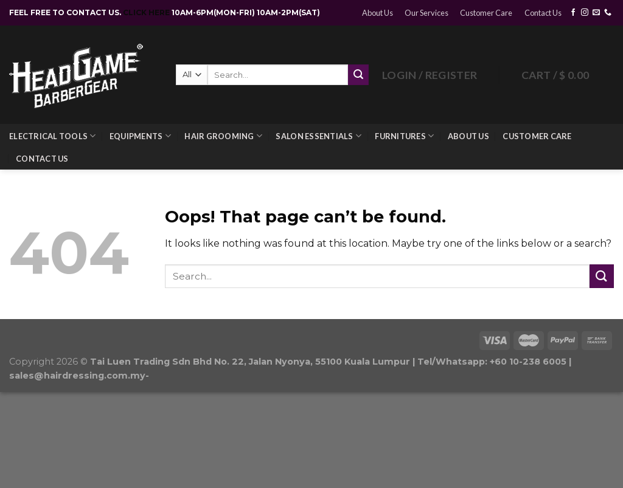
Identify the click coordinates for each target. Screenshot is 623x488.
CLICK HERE (147, 12)
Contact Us (543, 13)
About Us (377, 13)
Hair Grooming (223, 136)
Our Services (426, 13)
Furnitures (404, 136)
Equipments (140, 136)
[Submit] (602, 276)
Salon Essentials (318, 136)
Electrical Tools (52, 136)
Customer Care (486, 13)
